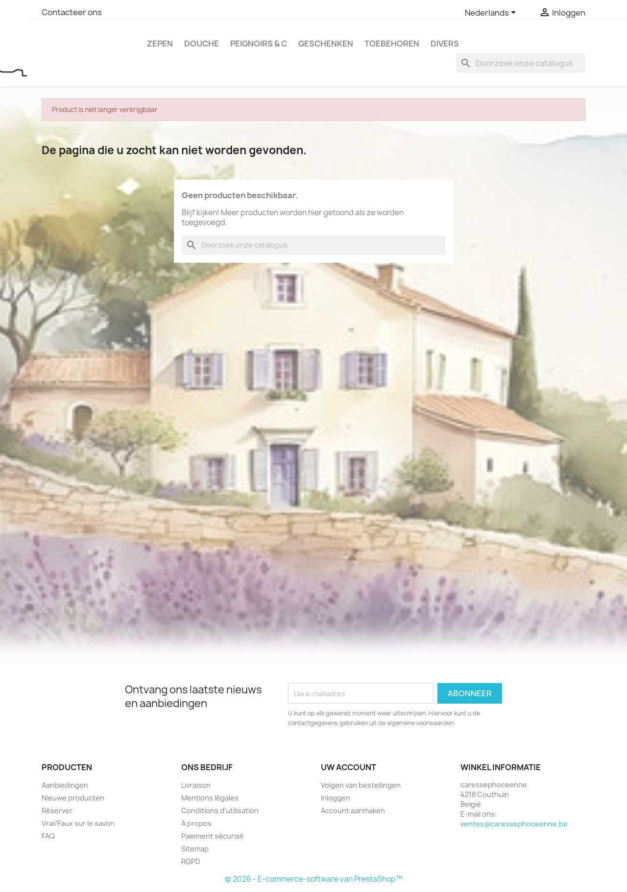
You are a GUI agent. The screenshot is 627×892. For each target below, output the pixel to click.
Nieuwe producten (73, 797)
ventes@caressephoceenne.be (514, 823)
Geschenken (325, 43)
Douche (201, 43)
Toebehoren (391, 43)
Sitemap (195, 848)
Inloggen (335, 797)
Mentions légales (210, 797)
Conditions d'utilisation (220, 810)
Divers (445, 43)
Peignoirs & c (258, 43)
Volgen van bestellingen (361, 785)
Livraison (196, 785)
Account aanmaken (353, 810)
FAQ (48, 836)
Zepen (160, 43)
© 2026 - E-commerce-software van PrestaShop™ (314, 879)
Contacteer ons (72, 12)
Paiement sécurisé (212, 836)
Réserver (57, 810)
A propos (196, 823)
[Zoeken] (520, 63)
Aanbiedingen (65, 785)
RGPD (190, 861)
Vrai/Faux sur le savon (78, 823)
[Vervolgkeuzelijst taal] (492, 13)
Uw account (348, 767)
